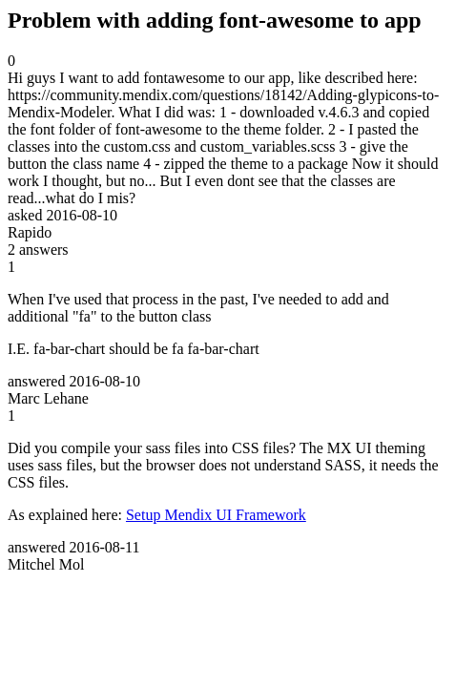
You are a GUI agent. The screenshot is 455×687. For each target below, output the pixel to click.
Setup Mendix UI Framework (216, 515)
